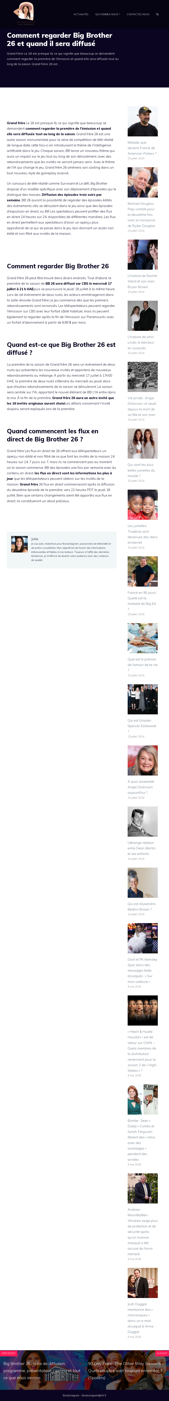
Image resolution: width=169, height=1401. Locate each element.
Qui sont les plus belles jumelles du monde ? (141, 470)
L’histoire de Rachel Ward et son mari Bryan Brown (142, 281)
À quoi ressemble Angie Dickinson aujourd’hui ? (141, 787)
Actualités (81, 14)
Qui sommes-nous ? (107, 14)
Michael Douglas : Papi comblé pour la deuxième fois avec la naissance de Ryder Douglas (141, 214)
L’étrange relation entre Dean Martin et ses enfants (142, 848)
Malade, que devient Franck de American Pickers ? (142, 148)
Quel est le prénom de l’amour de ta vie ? (142, 665)
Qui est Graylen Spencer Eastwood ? (142, 726)
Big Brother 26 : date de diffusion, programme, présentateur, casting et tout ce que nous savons (41, 1370)
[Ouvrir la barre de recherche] (157, 14)
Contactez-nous (138, 14)
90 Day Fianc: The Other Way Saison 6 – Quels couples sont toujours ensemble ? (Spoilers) (126, 1370)
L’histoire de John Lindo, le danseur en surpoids (141, 342)
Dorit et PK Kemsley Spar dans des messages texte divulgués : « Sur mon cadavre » (142, 970)
